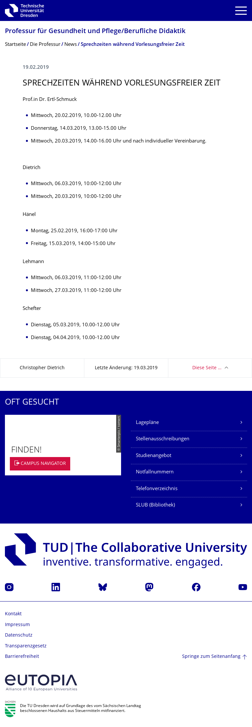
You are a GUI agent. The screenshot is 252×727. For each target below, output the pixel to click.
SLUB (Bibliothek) (155, 505)
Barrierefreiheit (22, 657)
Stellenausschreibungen (162, 439)
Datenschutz (18, 635)
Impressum (17, 625)
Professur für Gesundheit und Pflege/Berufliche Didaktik (95, 32)
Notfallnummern (155, 472)
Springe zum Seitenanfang (211, 657)
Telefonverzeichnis (157, 489)
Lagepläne (147, 422)
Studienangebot (153, 455)
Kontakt (13, 614)
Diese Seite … (206, 368)
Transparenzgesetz (26, 646)
